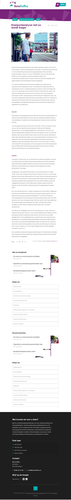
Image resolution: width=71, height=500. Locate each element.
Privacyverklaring (40, 493)
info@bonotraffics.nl (34, 471)
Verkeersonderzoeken (19, 319)
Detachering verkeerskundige (21, 296)
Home (15, 19)
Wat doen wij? (18, 447)
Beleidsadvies (17, 286)
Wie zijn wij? (18, 444)
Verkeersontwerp (18, 324)
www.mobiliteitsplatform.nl (50, 241)
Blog (38, 19)
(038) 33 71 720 (18, 471)
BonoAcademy (17, 291)
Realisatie (16, 305)
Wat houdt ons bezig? (26, 19)
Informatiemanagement (20, 300)
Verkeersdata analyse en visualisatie (23, 310)
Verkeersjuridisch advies (20, 314)
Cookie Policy (31, 493)
